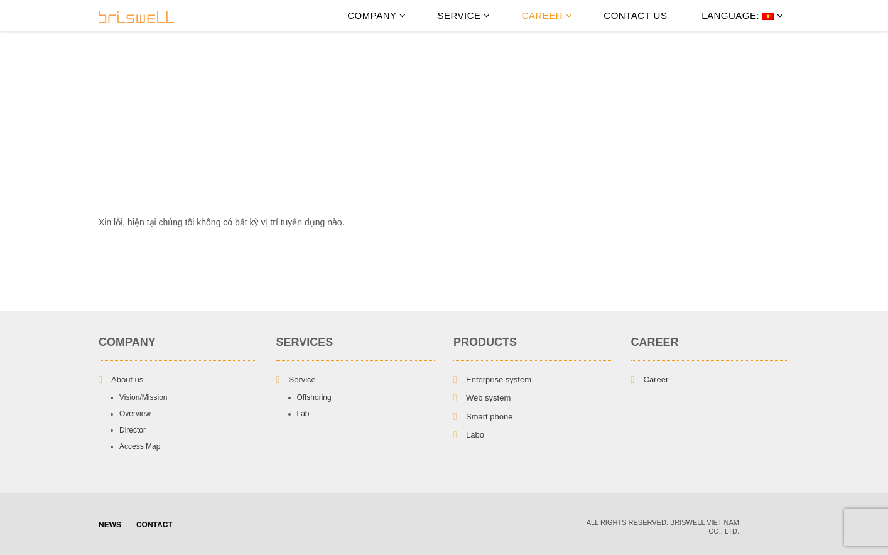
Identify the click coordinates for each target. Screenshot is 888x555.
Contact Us (635, 15)
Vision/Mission (143, 397)
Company (376, 15)
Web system (488, 397)
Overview (135, 413)
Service (463, 15)
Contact (154, 524)
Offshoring (314, 397)
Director (132, 430)
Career (547, 15)
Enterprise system (498, 379)
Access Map (139, 446)
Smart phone (489, 416)
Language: (740, 15)
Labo (475, 434)
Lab (303, 413)
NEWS (110, 524)
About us (127, 379)
